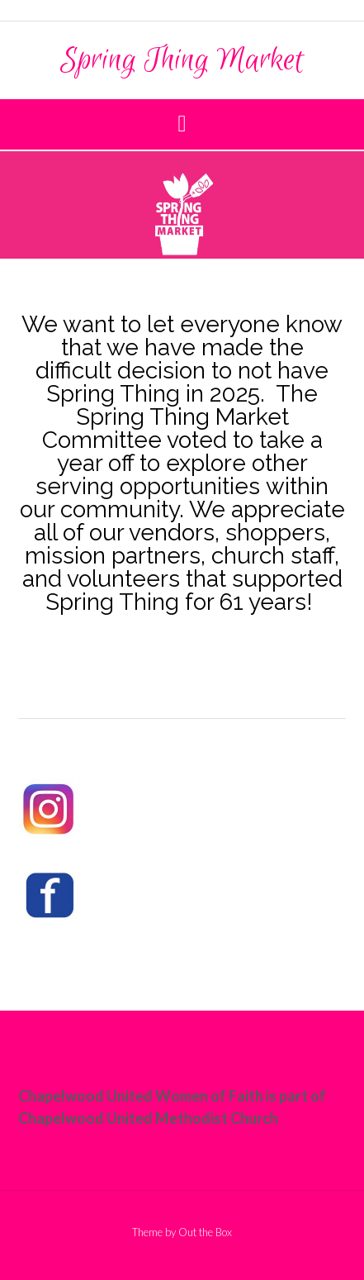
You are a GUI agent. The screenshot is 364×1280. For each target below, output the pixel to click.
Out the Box (205, 1232)
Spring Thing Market (182, 60)
